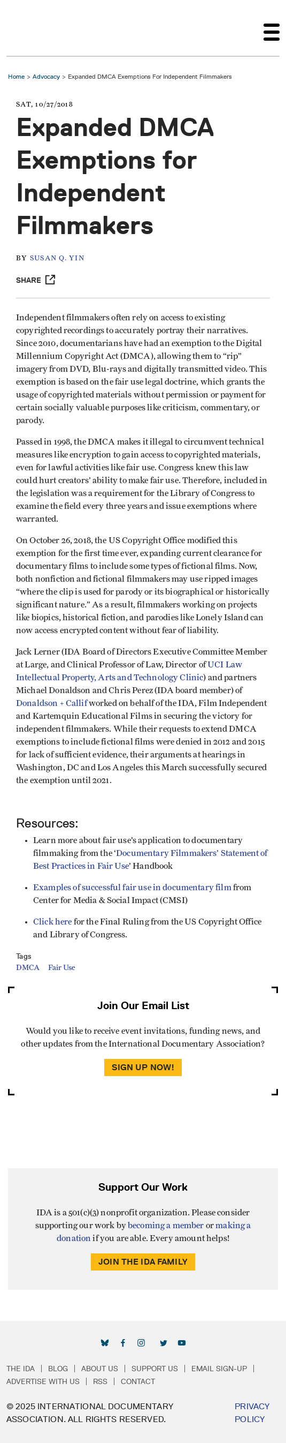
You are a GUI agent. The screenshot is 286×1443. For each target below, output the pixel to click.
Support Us (155, 1368)
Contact (138, 1381)
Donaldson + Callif (51, 703)
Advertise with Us (43, 1381)
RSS (100, 1381)
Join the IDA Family (143, 1262)
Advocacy (46, 76)
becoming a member (166, 1225)
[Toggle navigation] (272, 28)
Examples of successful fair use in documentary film (132, 887)
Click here (53, 922)
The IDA (20, 1368)
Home (16, 76)
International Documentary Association (25, 28)
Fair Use (61, 968)
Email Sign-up (219, 1368)
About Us (99, 1368)
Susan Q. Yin (57, 258)
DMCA (28, 968)
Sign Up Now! (143, 1067)
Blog (58, 1368)
